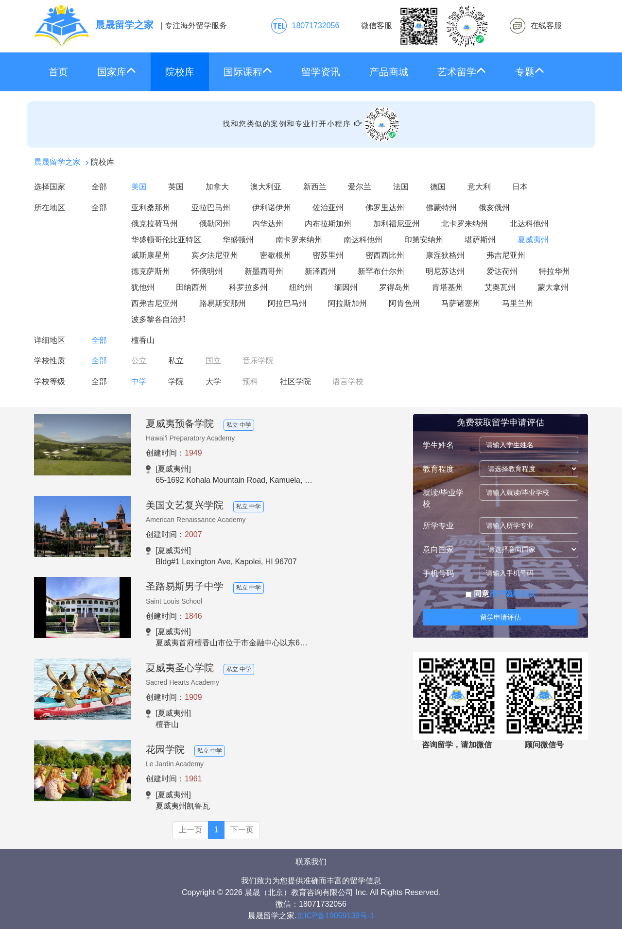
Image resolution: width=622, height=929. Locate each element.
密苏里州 (328, 255)
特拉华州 (554, 271)
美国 (139, 187)
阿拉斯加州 (347, 303)
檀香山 (143, 340)
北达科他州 (529, 224)
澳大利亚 (265, 187)
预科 (250, 381)
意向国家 (438, 549)
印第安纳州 (423, 240)
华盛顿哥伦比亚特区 (166, 240)
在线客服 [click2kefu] (546, 25)
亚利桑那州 (150, 207)
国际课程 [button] (248, 71)
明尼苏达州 (445, 271)
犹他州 (143, 287)
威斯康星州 (150, 255)
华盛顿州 (238, 240)
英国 (176, 187)
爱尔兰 (359, 187)
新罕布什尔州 (381, 271)
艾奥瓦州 (500, 287)
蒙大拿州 (553, 287)
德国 (438, 187)
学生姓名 (438, 445)
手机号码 (438, 573)
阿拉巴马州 (287, 303)
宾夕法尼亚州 (214, 255)
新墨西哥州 (263, 271)
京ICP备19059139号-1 (335, 916)
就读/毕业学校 (443, 498)
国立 (213, 360)
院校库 (179, 72)
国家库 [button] (116, 71)
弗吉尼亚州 (505, 255)
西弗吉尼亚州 (154, 303)
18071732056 (316, 25)
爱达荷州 (502, 271)
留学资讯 (320, 72)
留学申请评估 (500, 617)
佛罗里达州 (384, 207)
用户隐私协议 (512, 594)
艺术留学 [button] (461, 71)
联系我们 (311, 862)
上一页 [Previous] (190, 830)
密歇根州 (275, 255)
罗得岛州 (394, 287)
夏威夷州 (533, 240)
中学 (139, 381)
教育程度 (438, 469)
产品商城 (388, 72)
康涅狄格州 (445, 255)
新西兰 (315, 187)
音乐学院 (258, 360)
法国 (401, 187)
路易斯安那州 (222, 303)
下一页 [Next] (242, 830)
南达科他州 (363, 240)
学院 (176, 381)
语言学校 (347, 381)
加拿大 (217, 187)
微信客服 (424, 26)
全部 (99, 187)
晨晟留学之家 (57, 162)
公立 (139, 360)
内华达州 (267, 224)
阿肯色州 (404, 303)
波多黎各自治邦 (158, 319)
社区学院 (295, 381)
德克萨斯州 (150, 271)
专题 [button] (529, 71)
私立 (176, 360)
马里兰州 (517, 303)
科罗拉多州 (248, 287)
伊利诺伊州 (271, 207)
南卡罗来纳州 (299, 240)
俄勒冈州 (214, 224)
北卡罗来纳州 (464, 224)
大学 (213, 381)
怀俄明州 (207, 271)
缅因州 (346, 287)
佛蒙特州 (441, 207)
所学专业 (438, 526)
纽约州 (300, 287)
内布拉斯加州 (328, 224)
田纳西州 (191, 287)
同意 (501, 594)
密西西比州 (384, 255)
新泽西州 (320, 271)
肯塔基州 (447, 287)
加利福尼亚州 (396, 224)
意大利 (479, 187)
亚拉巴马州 (210, 207)
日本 (520, 187)
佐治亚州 (328, 207)
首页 (58, 72)
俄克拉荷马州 (154, 224)
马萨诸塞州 (460, 303)
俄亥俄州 (494, 207)
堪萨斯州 (480, 240)
